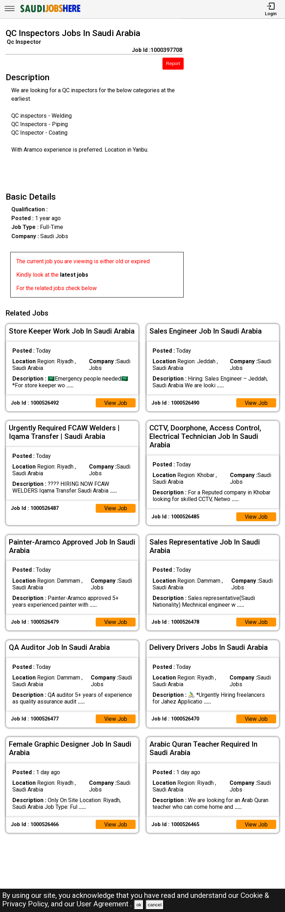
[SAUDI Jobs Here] (50, 12)
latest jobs (74, 274)
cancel (155, 904)
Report (173, 63)
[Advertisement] (237, 164)
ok (138, 904)
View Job (115, 402)
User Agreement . (104, 904)
